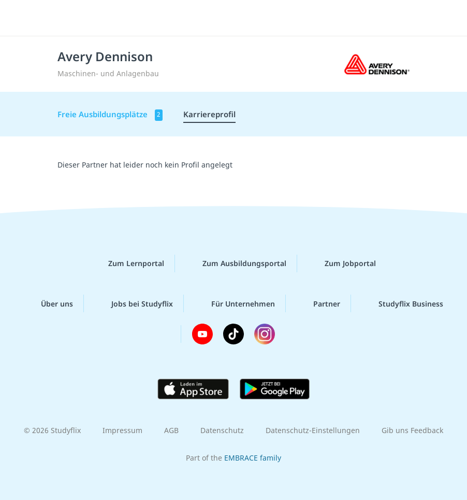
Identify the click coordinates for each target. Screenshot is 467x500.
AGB (171, 430)
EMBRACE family (252, 458)
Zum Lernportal (128, 263)
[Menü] (23, 18)
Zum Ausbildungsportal (236, 263)
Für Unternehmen (235, 303)
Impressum (122, 430)
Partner (318, 303)
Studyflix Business (402, 303)
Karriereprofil (209, 114)
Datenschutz (222, 430)
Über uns (48, 303)
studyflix (242, 18)
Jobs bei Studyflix (134, 303)
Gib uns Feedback (412, 430)
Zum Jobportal (342, 263)
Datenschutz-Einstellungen (313, 430)
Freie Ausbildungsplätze (110, 115)
